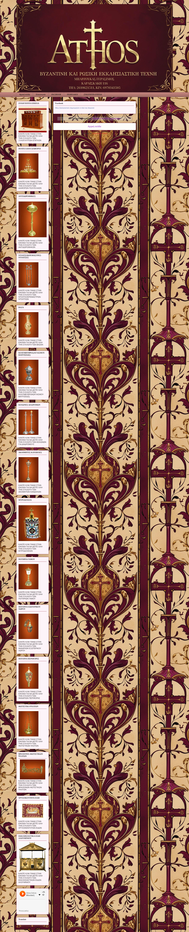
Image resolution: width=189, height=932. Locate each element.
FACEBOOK (56, 94)
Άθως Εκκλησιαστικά (62, 108)
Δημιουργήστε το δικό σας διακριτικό (82, 108)
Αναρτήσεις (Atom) (99, 133)
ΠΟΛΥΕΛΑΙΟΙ (72, 94)
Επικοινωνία (41, 94)
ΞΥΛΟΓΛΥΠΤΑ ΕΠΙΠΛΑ (93, 94)
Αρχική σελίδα (24, 94)
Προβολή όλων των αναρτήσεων (107, 118)
